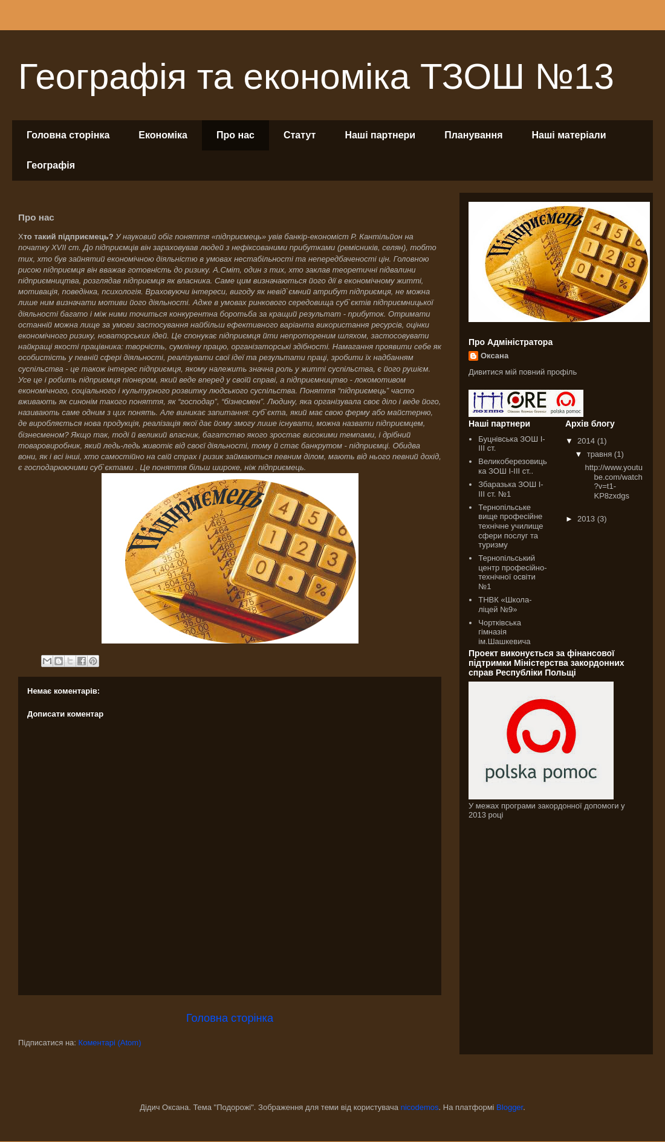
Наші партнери (380, 135)
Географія (51, 165)
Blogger (509, 1107)
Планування (473, 135)
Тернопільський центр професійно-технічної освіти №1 (512, 572)
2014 (587, 440)
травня (600, 454)
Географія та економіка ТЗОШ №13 (316, 76)
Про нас (235, 135)
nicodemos (420, 1107)
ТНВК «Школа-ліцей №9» (504, 604)
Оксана (494, 355)
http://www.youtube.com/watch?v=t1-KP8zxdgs (613, 481)
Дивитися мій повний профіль (523, 371)
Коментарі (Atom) (110, 1042)
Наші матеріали (569, 135)
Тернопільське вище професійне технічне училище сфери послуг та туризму (510, 526)
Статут (300, 135)
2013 (587, 518)
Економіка (162, 135)
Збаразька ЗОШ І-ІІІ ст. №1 (510, 489)
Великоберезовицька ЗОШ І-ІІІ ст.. (512, 466)
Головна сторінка (68, 135)
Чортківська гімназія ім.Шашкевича (504, 632)
